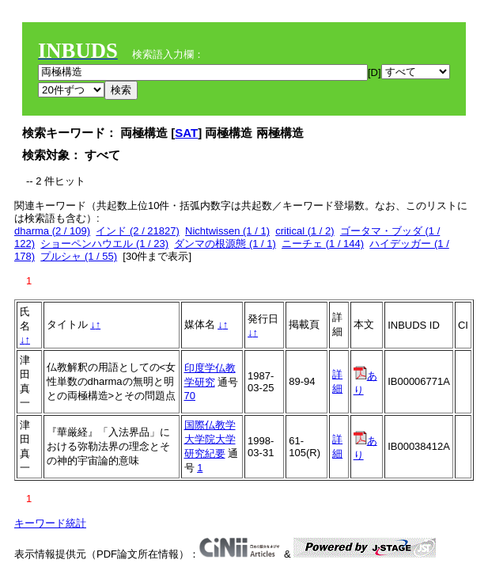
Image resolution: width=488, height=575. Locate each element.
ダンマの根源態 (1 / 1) (225, 243)
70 (189, 396)
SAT (186, 132)
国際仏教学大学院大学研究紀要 (210, 439)
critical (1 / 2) (304, 231)
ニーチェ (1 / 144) (323, 243)
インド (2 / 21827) (138, 231)
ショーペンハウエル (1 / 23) (104, 243)
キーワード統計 (50, 523)
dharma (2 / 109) (52, 231)
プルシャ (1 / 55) (78, 256)
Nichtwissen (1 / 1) (227, 231)
